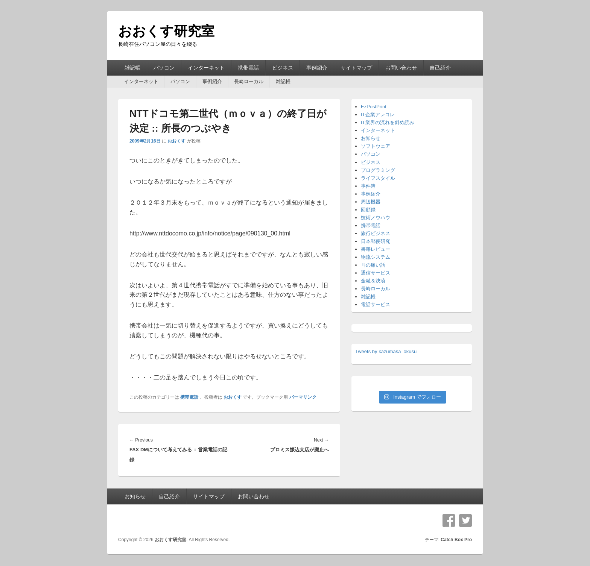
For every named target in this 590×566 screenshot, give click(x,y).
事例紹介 (316, 68)
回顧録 (368, 209)
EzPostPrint (373, 106)
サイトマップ (356, 68)
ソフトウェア (375, 146)
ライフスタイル (378, 178)
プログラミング (378, 170)
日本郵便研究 (375, 241)
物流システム (375, 257)
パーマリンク (302, 397)
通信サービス (375, 273)
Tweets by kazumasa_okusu (386, 351)
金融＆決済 (373, 281)
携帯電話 (248, 68)
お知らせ (370, 138)
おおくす (176, 141)
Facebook (448, 520)
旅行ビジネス (375, 233)
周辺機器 (370, 202)
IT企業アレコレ (378, 114)
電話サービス (375, 304)
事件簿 (368, 186)
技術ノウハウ (375, 217)
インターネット (206, 68)
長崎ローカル (248, 81)
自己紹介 (440, 68)
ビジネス (282, 68)
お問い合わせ (401, 68)
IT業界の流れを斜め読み (387, 122)
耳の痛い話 (373, 265)
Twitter (465, 520)
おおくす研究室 (166, 31)
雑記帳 (132, 68)
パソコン (164, 68)
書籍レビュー (375, 249)
